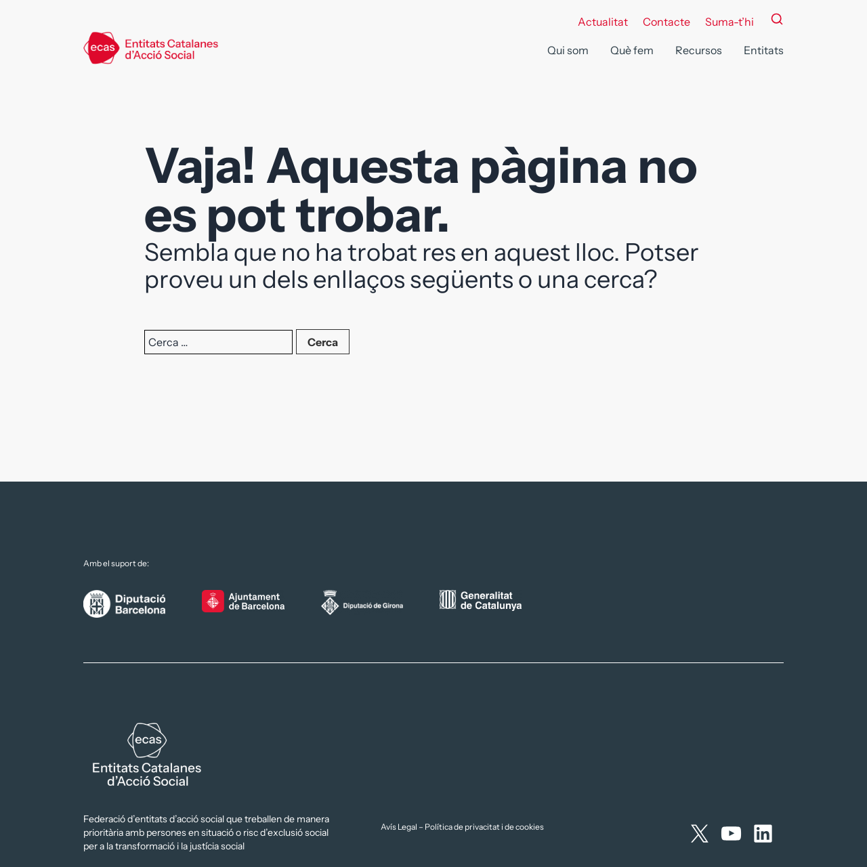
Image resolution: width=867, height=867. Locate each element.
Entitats (764, 50)
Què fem (632, 50)
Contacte (666, 21)
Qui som (568, 50)
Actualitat (603, 21)
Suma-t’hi (729, 21)
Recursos (698, 50)
